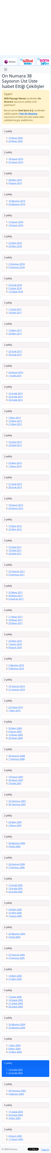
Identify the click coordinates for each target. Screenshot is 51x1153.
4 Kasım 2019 (15, 183)
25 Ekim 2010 (15, 641)
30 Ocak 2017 (15, 354)
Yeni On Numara (28, 113)
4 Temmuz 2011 (16, 574)
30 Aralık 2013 (15, 399)
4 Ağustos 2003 (16, 1094)
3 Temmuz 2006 (16, 867)
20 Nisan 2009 (15, 738)
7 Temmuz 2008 (16, 759)
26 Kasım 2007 (15, 780)
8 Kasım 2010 (15, 647)
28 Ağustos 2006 (16, 843)
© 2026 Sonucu (9, 1149)
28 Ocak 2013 (15, 487)
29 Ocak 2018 (15, 285)
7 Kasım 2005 (15, 916)
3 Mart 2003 (14, 1118)
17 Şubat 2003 (15, 1111)
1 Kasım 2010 (15, 644)
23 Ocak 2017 (15, 351)
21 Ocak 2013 (15, 484)
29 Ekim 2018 (15, 246)
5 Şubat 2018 (15, 288)
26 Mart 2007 (15, 822)
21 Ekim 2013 (15, 424)
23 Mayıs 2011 (15, 592)
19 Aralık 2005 (15, 888)
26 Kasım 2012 (15, 508)
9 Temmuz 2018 (16, 267)
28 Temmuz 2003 (17, 1090)
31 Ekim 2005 (15, 912)
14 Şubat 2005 (15, 1000)
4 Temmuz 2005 (16, 958)
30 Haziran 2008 (16, 755)
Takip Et (45, 1149)
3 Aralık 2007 (14, 783)
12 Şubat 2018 (15, 291)
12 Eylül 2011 (15, 547)
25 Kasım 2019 (15, 162)
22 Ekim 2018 (15, 243)
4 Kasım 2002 (15, 1136)
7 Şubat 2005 (15, 996)
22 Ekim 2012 (15, 529)
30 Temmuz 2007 (17, 804)
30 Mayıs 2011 (15, 595)
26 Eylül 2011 (15, 553)
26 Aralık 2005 (15, 891)
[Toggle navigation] (5, 69)
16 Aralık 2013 (15, 393)
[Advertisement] (25, 27)
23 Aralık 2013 (15, 396)
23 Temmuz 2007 (17, 801)
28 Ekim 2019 (15, 179)
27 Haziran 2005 (16, 954)
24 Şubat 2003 (15, 1115)
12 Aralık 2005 (15, 885)
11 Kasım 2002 (15, 1139)
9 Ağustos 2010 (16, 668)
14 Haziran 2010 (16, 686)
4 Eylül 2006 (14, 846)
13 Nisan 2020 (15, 137)
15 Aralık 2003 (15, 1069)
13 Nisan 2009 (15, 734)
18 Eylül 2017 (15, 312)
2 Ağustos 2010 (16, 665)
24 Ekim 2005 (15, 909)
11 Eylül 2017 (15, 309)
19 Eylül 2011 (15, 550)
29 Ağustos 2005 (16, 933)
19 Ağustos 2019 (16, 201)
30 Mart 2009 (15, 728)
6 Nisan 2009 (14, 731)
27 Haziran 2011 (16, 571)
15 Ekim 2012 (15, 526)
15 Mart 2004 (15, 1051)
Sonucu (10, 62)
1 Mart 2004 (14, 1045)
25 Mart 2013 (15, 463)
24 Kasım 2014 (15, 372)
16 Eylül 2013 (15, 442)
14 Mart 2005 (15, 975)
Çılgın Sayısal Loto (27, 62)
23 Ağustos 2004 (16, 1027)
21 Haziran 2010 (16, 689)
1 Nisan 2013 (14, 466)
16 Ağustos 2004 (16, 1024)
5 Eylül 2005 (14, 937)
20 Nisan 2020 (15, 141)
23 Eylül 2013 (15, 445)
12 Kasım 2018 (15, 222)
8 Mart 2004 (14, 1048)
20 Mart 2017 (15, 333)
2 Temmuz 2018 (16, 264)
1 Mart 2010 (14, 710)
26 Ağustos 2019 (16, 204)
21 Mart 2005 (15, 979)
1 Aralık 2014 (14, 375)
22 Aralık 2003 (15, 1072)
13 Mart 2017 (15, 330)
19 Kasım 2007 (15, 776)
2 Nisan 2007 (14, 825)
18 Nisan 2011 (15, 619)
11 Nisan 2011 (15, 616)
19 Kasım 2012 (15, 505)
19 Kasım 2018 (15, 225)
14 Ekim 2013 (15, 421)
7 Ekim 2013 (14, 417)
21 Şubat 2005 (15, 1003)
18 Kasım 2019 (15, 158)
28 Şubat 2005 (15, 1006)
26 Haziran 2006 (16, 864)
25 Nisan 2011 (15, 623)
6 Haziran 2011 (16, 598)
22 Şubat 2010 (15, 707)
